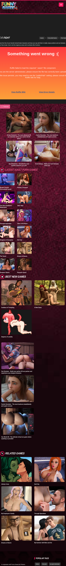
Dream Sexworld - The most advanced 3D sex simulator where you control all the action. (19, 121)
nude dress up (53, 556)
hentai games (56, 552)
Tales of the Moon (22, 208)
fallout (37, 556)
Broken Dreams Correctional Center (5, 173)
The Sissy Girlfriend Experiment (6, 191)
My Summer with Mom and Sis (43, 527)
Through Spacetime (5, 208)
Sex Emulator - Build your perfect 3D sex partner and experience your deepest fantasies (16, 357)
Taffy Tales (20, 190)
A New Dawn (38, 292)
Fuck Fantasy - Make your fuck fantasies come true (47, 149)
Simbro (37, 548)
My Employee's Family (7, 498)
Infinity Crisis (5, 469)
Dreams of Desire (22, 241)
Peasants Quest (21, 257)
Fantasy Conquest (22, 172)
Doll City (19, 224)
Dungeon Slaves (5, 257)
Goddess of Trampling (7, 292)
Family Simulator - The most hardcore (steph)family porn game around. (47, 120)
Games (42, 22)
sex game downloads (54, 548)
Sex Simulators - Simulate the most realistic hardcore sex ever (19, 149)
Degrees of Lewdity (7, 321)
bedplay (37, 552)
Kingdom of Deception (6, 224)
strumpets (44, 556)
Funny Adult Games (52, 22)
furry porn (44, 548)
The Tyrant (3, 241)
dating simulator (46, 552)
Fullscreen (5, 91)
